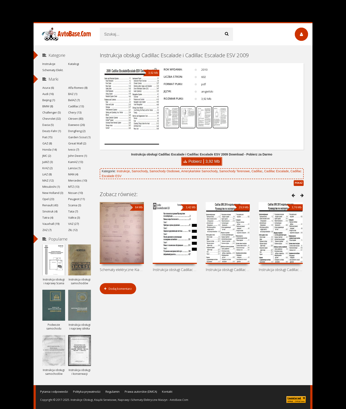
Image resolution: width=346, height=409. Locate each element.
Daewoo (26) (76, 125)
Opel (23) (48, 199)
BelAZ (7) (74, 100)
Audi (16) (48, 94)
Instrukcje (123, 171)
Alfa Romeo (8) (77, 88)
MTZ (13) (73, 187)
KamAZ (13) (75, 162)
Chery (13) (74, 112)
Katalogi (73, 64)
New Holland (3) (52, 193)
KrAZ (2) (47, 168)
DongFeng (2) (76, 131)
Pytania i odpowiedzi (54, 392)
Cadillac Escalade (276, 171)
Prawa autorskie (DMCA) (141, 392)
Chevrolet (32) (51, 119)
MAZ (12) (48, 180)
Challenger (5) (51, 112)
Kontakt (167, 392)
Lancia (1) (74, 168)
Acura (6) (48, 88)
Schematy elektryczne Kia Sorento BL (122, 269)
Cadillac (257, 171)
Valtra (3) (74, 218)
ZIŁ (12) (72, 230)
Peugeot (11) (76, 199)
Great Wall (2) (77, 143)
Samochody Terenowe (234, 171)
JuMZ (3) (47, 162)
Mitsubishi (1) (51, 187)
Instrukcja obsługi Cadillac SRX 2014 (228, 269)
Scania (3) (74, 205)
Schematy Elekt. (52, 70)
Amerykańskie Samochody (199, 171)
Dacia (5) (48, 125)
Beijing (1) (48, 100)
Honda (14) (49, 149)
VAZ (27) (73, 224)
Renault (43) (50, 205)
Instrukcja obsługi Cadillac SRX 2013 (281, 269)
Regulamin (112, 392)
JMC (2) (46, 156)
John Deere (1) (77, 156)
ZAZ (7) (46, 230)
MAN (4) (73, 174)
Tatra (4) (47, 218)
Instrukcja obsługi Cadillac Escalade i (175, 269)
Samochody (140, 171)
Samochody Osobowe (164, 171)
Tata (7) (73, 211)
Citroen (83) (75, 119)
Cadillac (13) (76, 106)
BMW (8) (47, 106)
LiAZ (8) (47, 174)
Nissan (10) (75, 193)
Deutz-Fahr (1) (51, 131)
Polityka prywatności (86, 392)
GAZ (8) (47, 143)
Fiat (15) (47, 137)
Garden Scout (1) (79, 137)
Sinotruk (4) (49, 211)
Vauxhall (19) (50, 224)
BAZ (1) (72, 94)
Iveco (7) (73, 149)
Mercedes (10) (77, 180)
